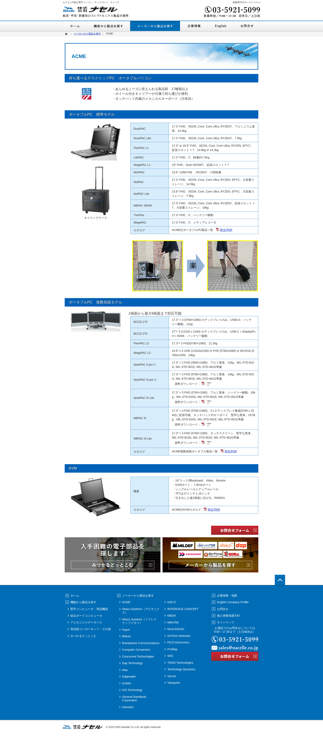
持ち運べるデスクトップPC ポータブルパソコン (110, 78)
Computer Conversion (136, 649)
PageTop (280, 580)
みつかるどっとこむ (83, 635)
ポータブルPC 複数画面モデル (95, 302)
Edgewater (129, 676)
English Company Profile (220, 26)
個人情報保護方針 (228, 615)
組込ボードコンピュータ (86, 615)
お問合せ (246, 26)
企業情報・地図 (194, 26)
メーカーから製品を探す (155, 26)
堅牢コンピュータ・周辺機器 (89, 609)
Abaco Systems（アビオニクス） (140, 610)
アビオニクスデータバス (86, 622)
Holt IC (171, 602)
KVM (73, 468)
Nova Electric (175, 629)
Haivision (128, 707)
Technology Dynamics (181, 669)
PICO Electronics (178, 642)
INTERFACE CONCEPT (182, 609)
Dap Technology (132, 663)
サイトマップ (225, 622)
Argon (126, 629)
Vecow (171, 676)
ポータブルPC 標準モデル (92, 114)
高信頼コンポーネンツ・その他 (90, 629)
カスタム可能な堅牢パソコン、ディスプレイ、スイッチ (91, 2)
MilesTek (172, 622)
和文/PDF (226, 230)
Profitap (172, 649)
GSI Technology (132, 690)
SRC (170, 656)
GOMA (126, 683)
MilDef (171, 615)
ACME (126, 602)
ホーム (75, 26)
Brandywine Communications (140, 643)
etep (125, 670)
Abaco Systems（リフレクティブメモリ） (139, 621)
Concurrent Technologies (138, 656)
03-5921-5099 (231, 12)
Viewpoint (173, 682)
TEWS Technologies (180, 662)
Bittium (126, 636)
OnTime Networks (178, 635)
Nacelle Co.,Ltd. (130, 727)
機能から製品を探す (108, 26)
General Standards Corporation (134, 698)
